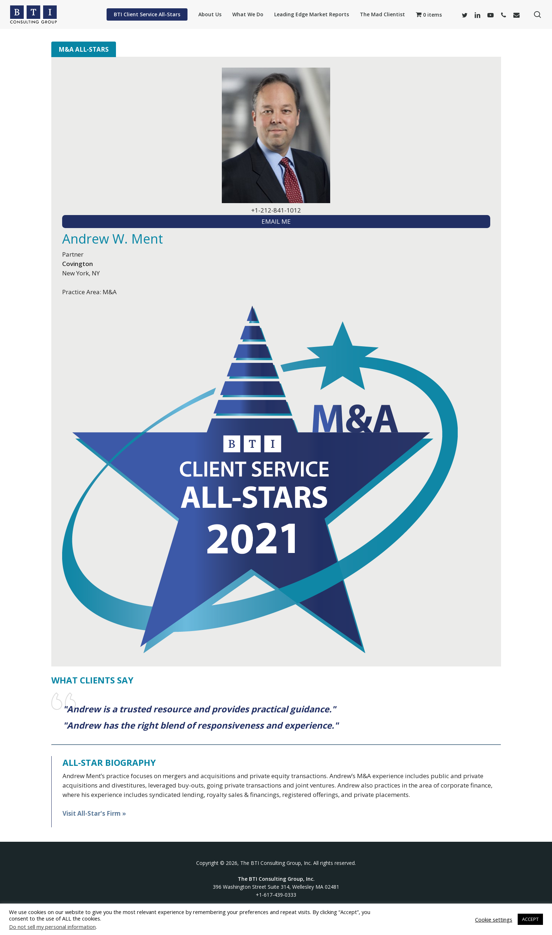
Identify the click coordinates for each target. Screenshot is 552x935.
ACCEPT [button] (530, 919)
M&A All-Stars (84, 49)
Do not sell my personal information (52, 926)
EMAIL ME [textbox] (276, 221)
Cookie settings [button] (493, 919)
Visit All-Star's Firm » (94, 813)
